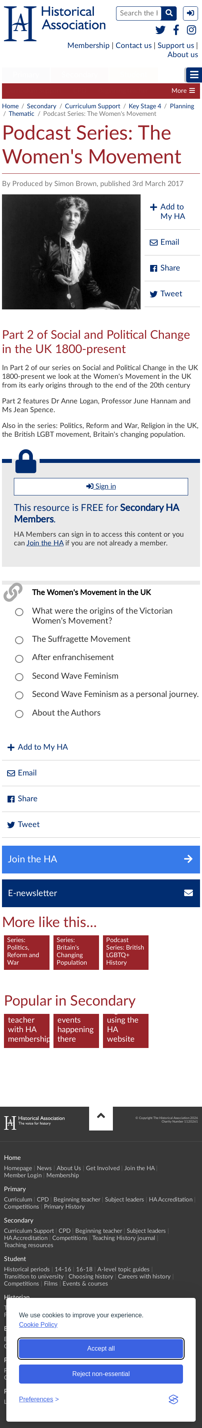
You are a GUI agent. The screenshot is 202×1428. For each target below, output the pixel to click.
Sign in (101, 486)
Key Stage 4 (145, 106)
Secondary (79, 75)
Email (164, 242)
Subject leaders (124, 1200)
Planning (182, 106)
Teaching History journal (123, 1238)
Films (51, 1284)
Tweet (165, 294)
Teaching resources (28, 1245)
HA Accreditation (170, 1200)
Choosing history (91, 1277)
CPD (79, 91)
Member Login (23, 1175)
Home (10, 106)
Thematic (21, 114)
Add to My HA (167, 212)
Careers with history (144, 1277)
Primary (26, 75)
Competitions (21, 1207)
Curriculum (18, 1200)
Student (133, 75)
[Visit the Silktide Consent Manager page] (173, 1399)
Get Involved (103, 1168)
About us (183, 55)
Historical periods (27, 1270)
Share (164, 268)
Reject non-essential (101, 1373)
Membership (88, 46)
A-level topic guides (123, 1270)
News (44, 1168)
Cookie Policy (38, 1324)
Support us (176, 46)
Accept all (100, 1348)
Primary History (64, 1207)
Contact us (134, 46)
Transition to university (34, 1277)
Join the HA (45, 543)
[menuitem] (26, 75)
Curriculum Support (33, 91)
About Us (69, 1168)
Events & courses (85, 1284)
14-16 (63, 1270)
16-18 (84, 1270)
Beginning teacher (123, 91)
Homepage (18, 1168)
